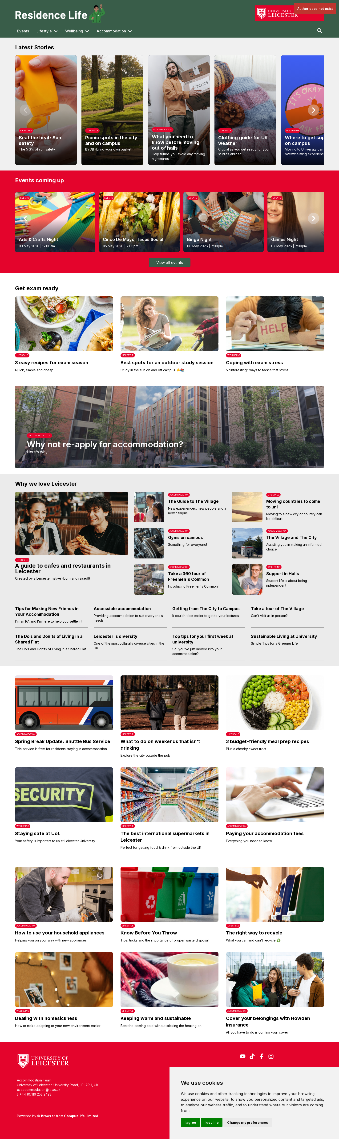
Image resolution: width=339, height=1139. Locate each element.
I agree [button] (190, 1122)
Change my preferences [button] (247, 1122)
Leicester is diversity (115, 636)
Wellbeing (74, 31)
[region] (169, 110)
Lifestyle (44, 31)
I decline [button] (212, 1122)
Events (23, 31)
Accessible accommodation (122, 608)
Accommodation (111, 31)
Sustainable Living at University (284, 636)
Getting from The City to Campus (206, 608)
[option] (46, 110)
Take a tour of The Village (277, 608)
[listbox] (169, 110)
